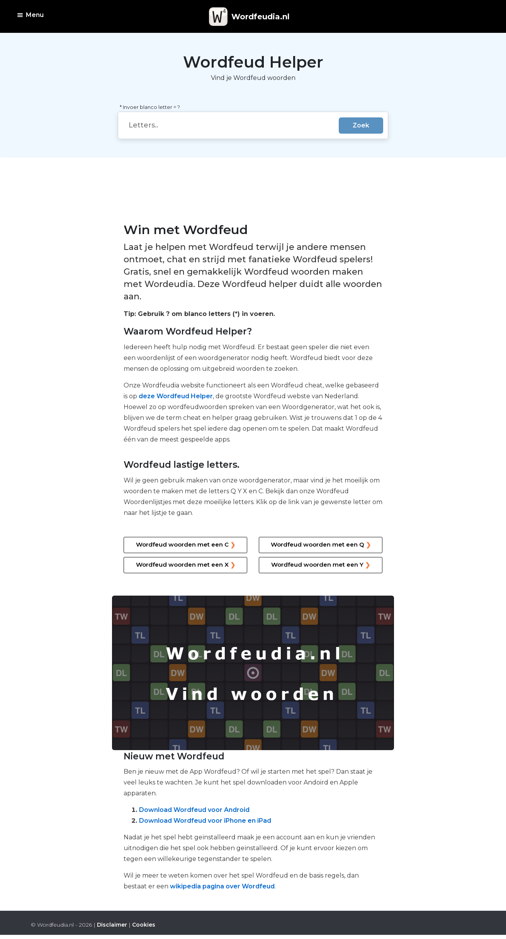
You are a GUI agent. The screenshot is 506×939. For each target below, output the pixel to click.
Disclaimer (112, 924)
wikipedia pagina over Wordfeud (222, 886)
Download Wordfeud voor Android (194, 809)
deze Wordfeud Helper (176, 396)
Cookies (143, 924)
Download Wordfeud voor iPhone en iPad (205, 820)
